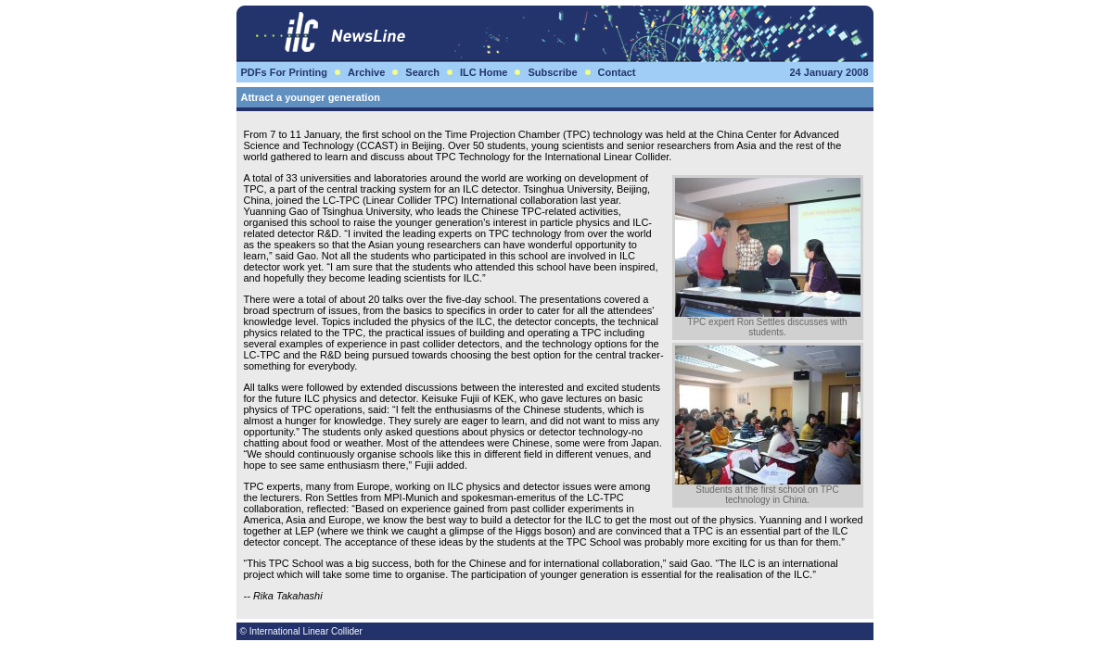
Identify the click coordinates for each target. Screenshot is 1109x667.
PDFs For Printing (284, 72)
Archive (366, 72)
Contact (617, 72)
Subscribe (552, 72)
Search (422, 72)
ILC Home (483, 72)
